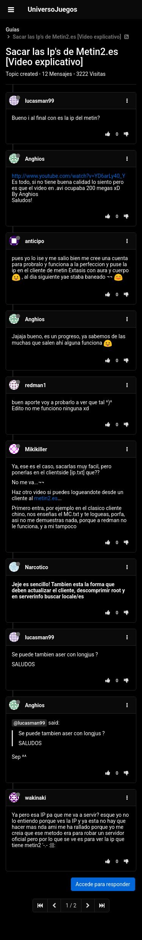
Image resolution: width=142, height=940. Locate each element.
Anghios (35, 159)
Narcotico (36, 567)
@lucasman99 (29, 723)
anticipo (34, 241)
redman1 (35, 385)
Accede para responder (103, 884)
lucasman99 (39, 101)
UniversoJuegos (52, 9)
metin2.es (46, 498)
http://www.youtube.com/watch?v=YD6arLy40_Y (68, 176)
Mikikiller (36, 449)
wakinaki (35, 798)
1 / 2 (71, 905)
